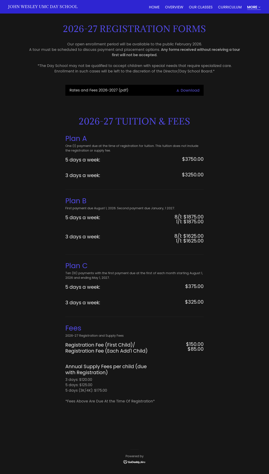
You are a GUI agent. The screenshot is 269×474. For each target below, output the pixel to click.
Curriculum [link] (230, 7)
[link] (43, 6)
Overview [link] (174, 7)
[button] (254, 7)
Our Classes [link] (201, 7)
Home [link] (154, 7)
